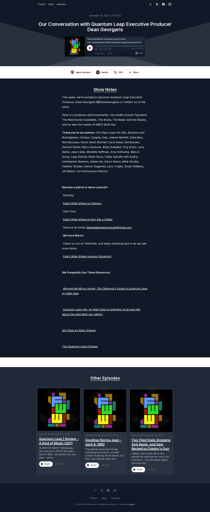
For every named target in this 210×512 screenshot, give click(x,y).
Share (109, 53)
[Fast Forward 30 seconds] (110, 49)
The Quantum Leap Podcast (80, 346)
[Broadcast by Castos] (139, 53)
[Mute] (96, 49)
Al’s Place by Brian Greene (79, 330)
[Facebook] (163, 4)
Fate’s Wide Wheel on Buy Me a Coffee (87, 219)
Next (161, 362)
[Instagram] (169, 4)
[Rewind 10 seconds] (100, 49)
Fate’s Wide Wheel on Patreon (82, 203)
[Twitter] (157, 4)
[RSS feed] (150, 4)
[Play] (90, 48)
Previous (50, 362)
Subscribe (61, 4)
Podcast (41, 4)
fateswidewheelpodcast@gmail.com (109, 227)
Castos (132, 507)
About (51, 4)
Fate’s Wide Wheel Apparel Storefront (87, 256)
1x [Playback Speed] (105, 49)
